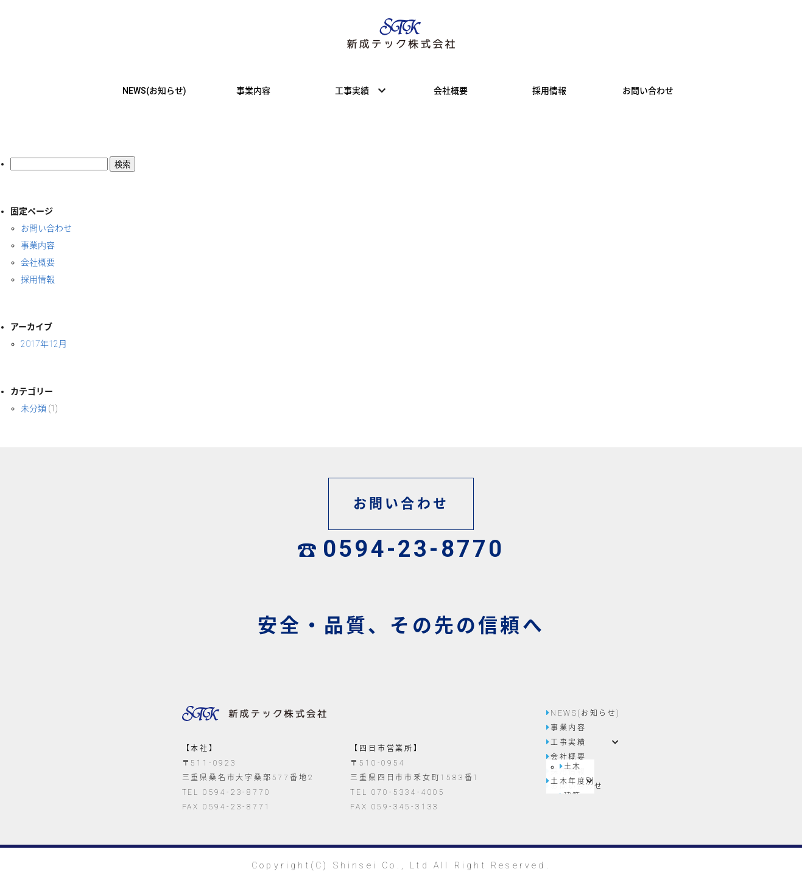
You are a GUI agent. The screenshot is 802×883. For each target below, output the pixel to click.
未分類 (33, 408)
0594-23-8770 (401, 548)
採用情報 (549, 91)
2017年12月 (44, 344)
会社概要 (451, 91)
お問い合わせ (648, 91)
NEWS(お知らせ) (154, 91)
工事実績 (352, 91)
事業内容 (253, 91)
